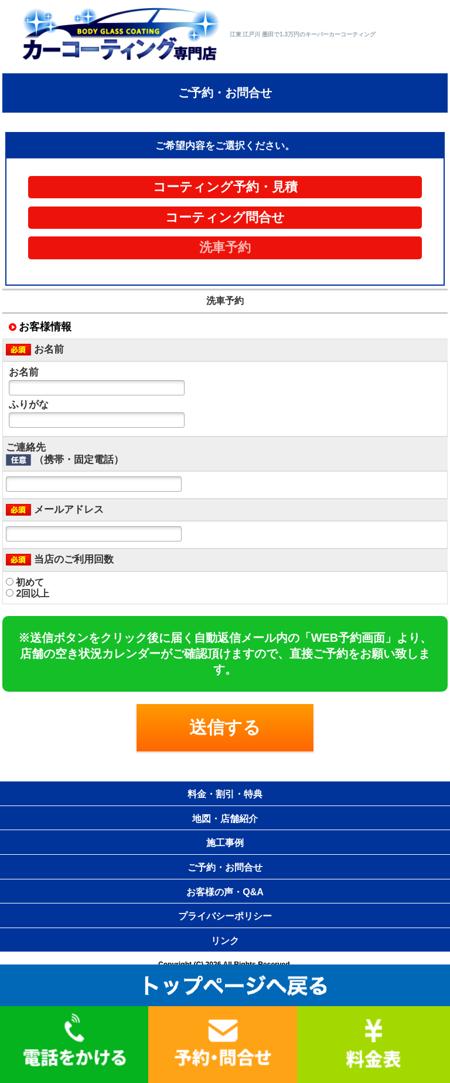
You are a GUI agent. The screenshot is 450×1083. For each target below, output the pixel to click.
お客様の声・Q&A (225, 892)
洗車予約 (225, 247)
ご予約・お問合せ (225, 867)
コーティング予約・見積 (225, 187)
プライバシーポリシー (225, 916)
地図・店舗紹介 (225, 819)
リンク (225, 941)
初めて (25, 582)
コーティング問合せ (225, 218)
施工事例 (225, 843)
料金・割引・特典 (225, 794)
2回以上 (27, 593)
